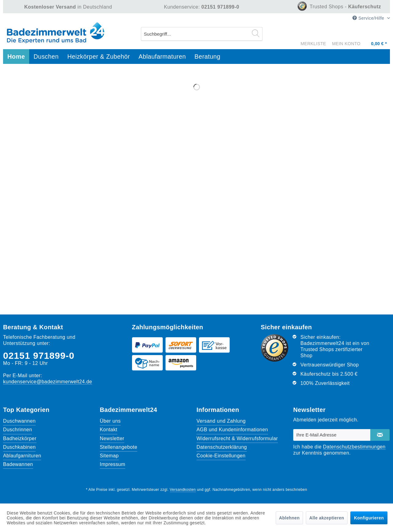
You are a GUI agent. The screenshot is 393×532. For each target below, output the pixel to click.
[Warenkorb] (378, 35)
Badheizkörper (20, 438)
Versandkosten (183, 489)
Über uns (110, 421)
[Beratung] (207, 56)
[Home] (16, 56)
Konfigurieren (369, 517)
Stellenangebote (118, 447)
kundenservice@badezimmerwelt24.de (47, 381)
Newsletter (112, 438)
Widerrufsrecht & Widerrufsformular (237, 438)
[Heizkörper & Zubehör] (98, 56)
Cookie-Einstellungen (221, 455)
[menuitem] (202, 34)
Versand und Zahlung (221, 421)
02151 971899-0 (39, 355)
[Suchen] (256, 33)
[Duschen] (46, 56)
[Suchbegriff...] (202, 34)
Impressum (112, 464)
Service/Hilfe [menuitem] (368, 18)
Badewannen (18, 464)
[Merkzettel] (313, 33)
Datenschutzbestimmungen (354, 446)
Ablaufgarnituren (22, 455)
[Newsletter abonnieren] (380, 435)
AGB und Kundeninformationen (232, 429)
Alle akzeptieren (326, 517)
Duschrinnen (17, 429)
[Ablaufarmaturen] (162, 56)
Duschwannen (19, 421)
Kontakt (108, 429)
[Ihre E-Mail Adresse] (332, 435)
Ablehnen (289, 517)
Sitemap (109, 455)
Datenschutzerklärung (221, 447)
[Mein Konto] (348, 37)
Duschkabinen (19, 447)
